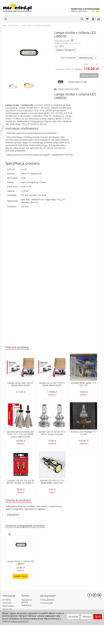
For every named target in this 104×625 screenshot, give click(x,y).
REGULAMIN (8, 606)
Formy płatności (47, 600)
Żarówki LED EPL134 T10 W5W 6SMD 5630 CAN (52, 481)
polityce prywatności (19, 621)
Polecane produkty (17, 347)
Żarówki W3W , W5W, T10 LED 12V (83, 384)
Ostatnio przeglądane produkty (25, 525)
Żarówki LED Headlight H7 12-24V (83, 433)
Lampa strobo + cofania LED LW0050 (20, 562)
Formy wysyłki (46, 603)
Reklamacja (26, 605)
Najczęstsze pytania (26, 601)
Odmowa (86, 616)
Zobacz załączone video (68, 89)
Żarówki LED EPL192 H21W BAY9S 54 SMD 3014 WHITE (20, 481)
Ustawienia (73, 616)
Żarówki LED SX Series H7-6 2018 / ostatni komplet (52, 433)
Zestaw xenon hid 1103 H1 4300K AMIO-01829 (52, 384)
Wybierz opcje (20, 576)
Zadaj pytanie (13, 514)
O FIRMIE (7, 600)
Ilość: (86, 64)
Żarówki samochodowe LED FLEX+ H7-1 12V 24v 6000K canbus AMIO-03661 (20, 434)
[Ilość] (92, 64)
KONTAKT (7, 603)
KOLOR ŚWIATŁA (68, 57)
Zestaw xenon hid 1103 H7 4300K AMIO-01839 (20, 384)
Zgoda (97, 616)
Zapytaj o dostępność (65, 50)
